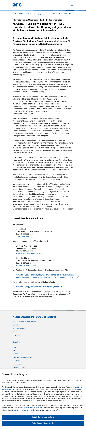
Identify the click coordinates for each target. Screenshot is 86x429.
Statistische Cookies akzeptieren (43, 417)
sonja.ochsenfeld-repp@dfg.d (29, 253)
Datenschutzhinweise (33, 408)
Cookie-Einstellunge (22, 410)
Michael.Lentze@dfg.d (26, 265)
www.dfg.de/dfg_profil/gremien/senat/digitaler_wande (39, 287)
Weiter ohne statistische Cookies (43, 423)
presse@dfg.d (23, 236)
